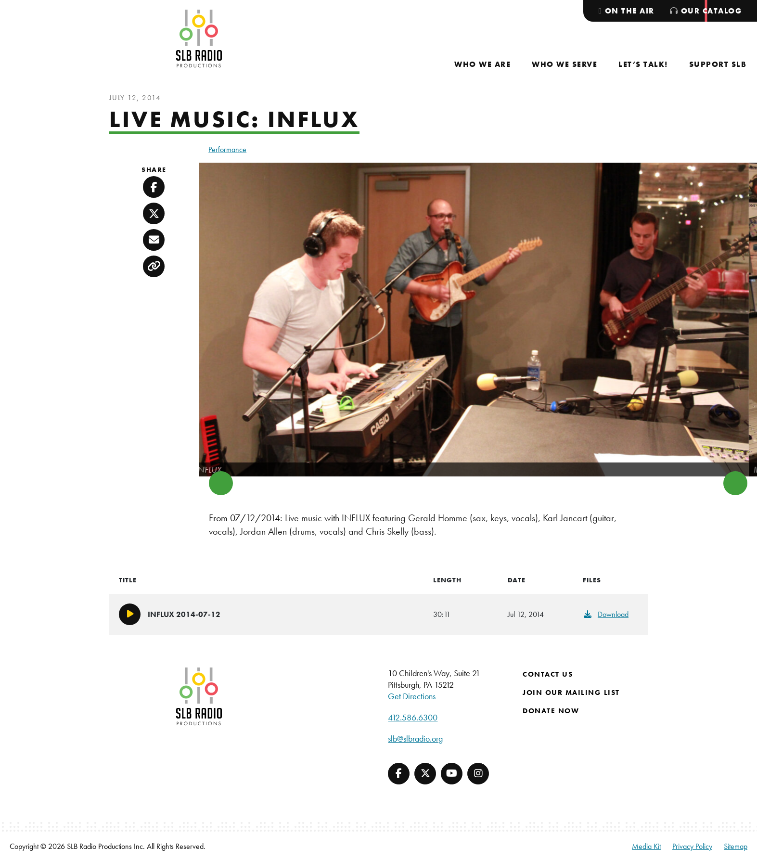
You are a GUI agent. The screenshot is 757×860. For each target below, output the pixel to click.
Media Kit (646, 846)
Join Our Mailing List (571, 692)
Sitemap (735, 846)
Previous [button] (221, 483)
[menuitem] (482, 64)
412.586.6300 (412, 717)
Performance (227, 149)
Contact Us (548, 674)
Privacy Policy (692, 846)
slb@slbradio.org (415, 738)
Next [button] (735, 483)
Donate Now (551, 711)
